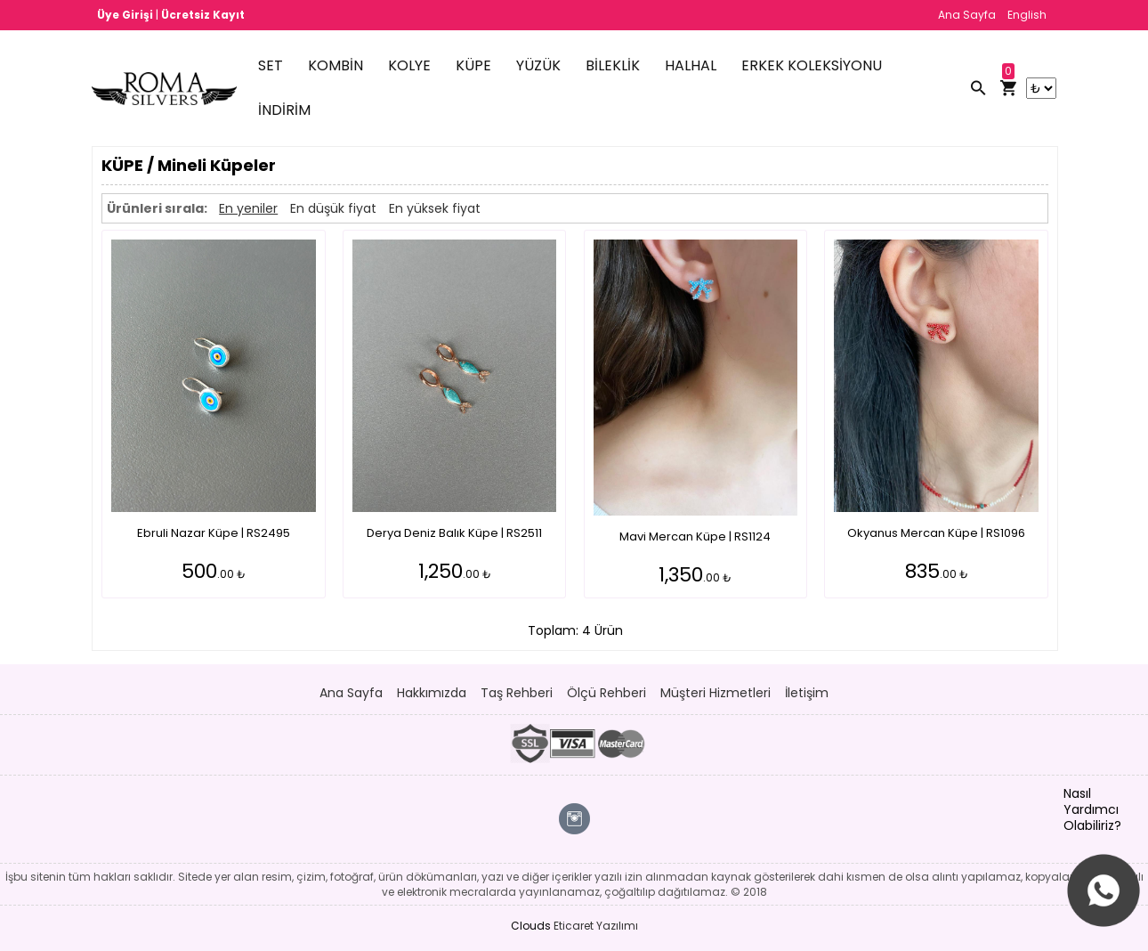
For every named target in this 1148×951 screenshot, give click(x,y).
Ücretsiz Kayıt (203, 14)
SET (270, 65)
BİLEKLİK (613, 65)
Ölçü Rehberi (606, 693)
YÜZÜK (538, 65)
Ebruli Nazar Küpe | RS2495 (213, 532)
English (1027, 14)
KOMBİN (335, 65)
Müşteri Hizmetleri (715, 693)
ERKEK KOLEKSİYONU (811, 65)
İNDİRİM (284, 110)
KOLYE (409, 65)
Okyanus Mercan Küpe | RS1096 (936, 532)
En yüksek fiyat (435, 208)
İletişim (807, 693)
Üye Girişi (126, 14)
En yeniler (248, 208)
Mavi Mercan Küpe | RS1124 (695, 536)
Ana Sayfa (967, 14)
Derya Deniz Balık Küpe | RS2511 (454, 532)
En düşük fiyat (333, 208)
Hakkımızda (431, 693)
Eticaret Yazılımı (596, 925)
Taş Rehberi (517, 693)
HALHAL (690, 65)
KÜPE (473, 65)
